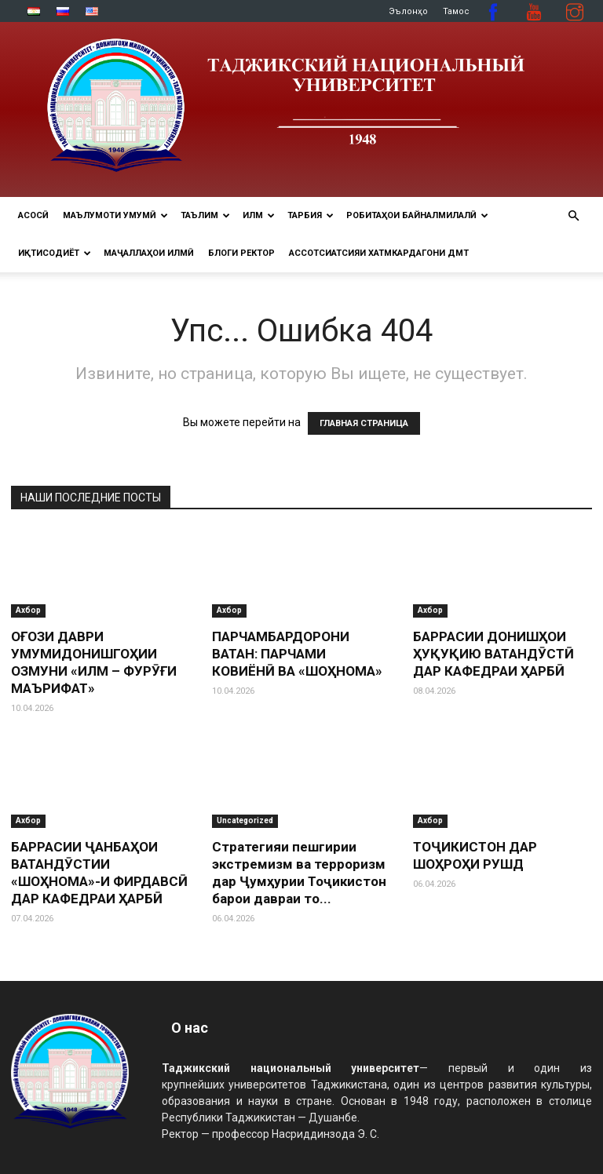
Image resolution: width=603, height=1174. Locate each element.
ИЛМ (259, 215)
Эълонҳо (408, 11)
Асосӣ (33, 215)
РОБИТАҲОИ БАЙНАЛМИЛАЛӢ (417, 215)
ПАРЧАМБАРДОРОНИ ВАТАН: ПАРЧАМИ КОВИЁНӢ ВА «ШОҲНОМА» (297, 654)
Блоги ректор (241, 253)
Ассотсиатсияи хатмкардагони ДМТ (379, 253)
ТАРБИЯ (310, 215)
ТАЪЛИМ (205, 215)
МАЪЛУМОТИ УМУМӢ (115, 215)
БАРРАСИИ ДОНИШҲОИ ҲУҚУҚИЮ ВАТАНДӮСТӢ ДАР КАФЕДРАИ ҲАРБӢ (493, 654)
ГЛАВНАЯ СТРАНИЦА (364, 423)
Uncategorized (245, 820)
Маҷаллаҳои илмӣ (149, 253)
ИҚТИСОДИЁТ (54, 253)
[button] (573, 216)
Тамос (456, 11)
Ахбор (28, 610)
